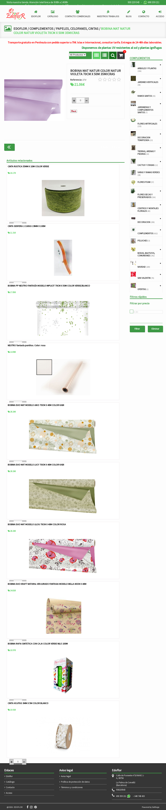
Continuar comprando (110, 146)
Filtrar (137, 328)
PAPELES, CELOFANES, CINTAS (78, 28)
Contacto (10, 786)
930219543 (120, 788)
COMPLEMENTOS (42, 28)
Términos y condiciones (72, 786)
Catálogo (10, 780)
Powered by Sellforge (150, 806)
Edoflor (9, 775)
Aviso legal (66, 775)
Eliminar (155, 328)
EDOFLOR (20, 28)
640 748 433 (139, 795)
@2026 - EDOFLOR (14, 806)
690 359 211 (151, 2)
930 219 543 (133, 2)
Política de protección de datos (75, 780)
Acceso (9, 791)
